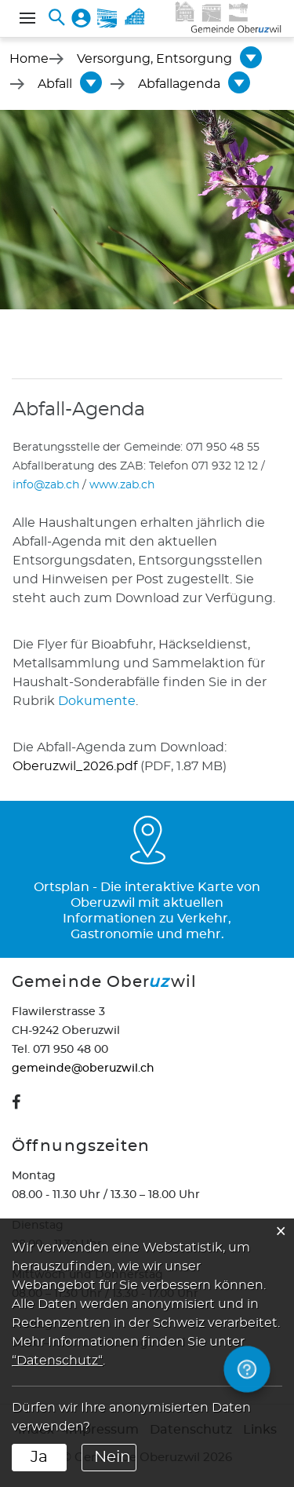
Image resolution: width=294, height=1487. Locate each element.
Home (29, 59)
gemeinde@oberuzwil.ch (83, 1068)
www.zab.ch (121, 485)
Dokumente (97, 701)
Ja (39, 1457)
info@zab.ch (46, 485)
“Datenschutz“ (57, 1360)
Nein (112, 1457)
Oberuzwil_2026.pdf (75, 766)
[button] (154, 58)
